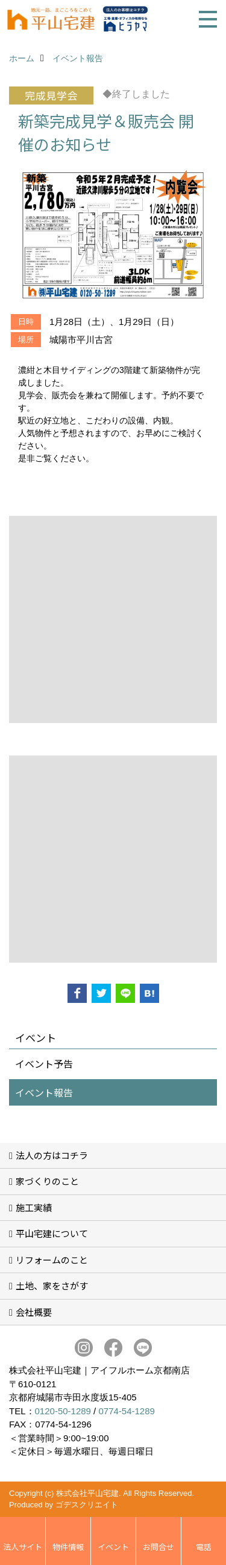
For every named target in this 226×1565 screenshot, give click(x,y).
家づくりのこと (47, 1181)
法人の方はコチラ (52, 1155)
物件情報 (68, 1546)
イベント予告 (44, 1063)
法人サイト (22, 1546)
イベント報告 (44, 1092)
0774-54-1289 (126, 1411)
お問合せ (158, 1546)
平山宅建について (52, 1233)
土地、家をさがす (52, 1285)
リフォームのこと (52, 1259)
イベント (113, 1546)
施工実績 (34, 1207)
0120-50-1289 (63, 1411)
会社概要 (34, 1312)
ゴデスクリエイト (86, 1504)
